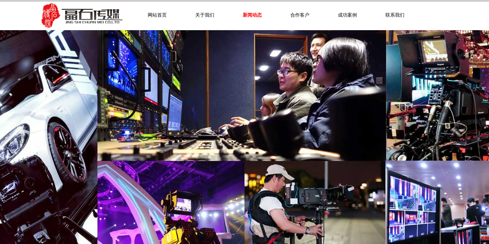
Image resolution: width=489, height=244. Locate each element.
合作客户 (299, 15)
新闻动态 (252, 15)
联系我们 (394, 15)
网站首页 (157, 15)
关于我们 (204, 15)
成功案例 (347, 15)
